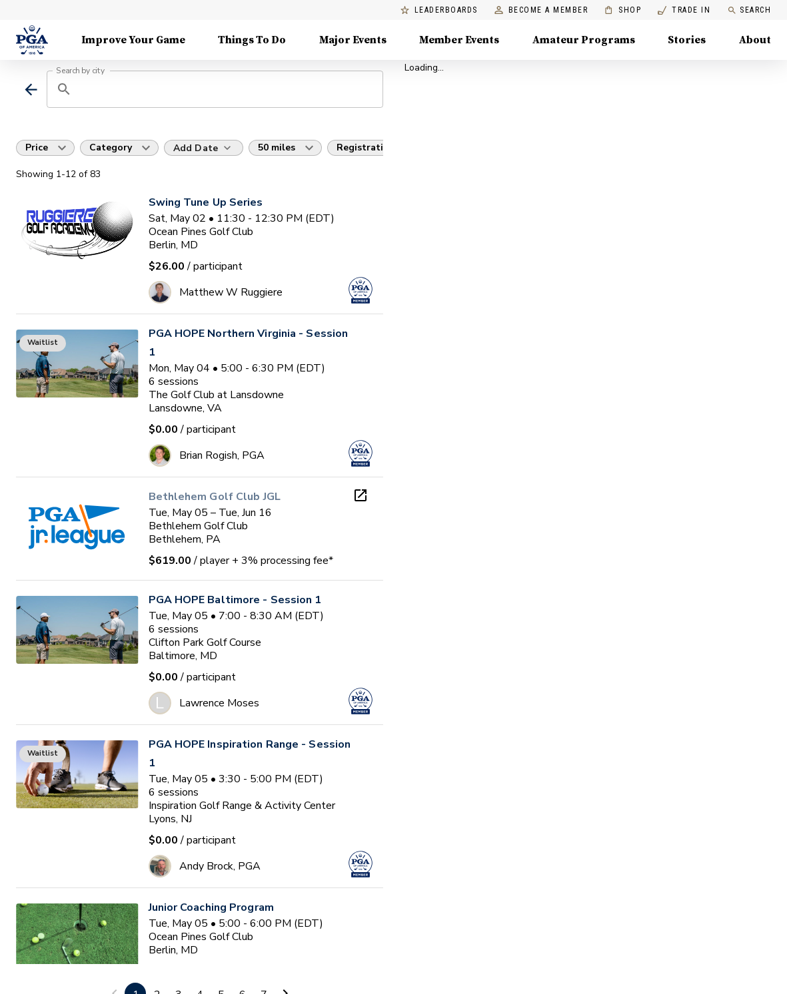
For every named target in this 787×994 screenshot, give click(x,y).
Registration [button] (366, 147)
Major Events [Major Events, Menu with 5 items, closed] (353, 40)
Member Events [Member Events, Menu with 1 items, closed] (459, 40)
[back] (31, 90)
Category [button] (110, 147)
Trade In (684, 10)
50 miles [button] (276, 147)
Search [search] (749, 10)
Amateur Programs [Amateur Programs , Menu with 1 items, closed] (583, 40)
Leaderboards (439, 10)
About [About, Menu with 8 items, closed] (755, 40)
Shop (622, 10)
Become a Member (541, 10)
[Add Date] (203, 148)
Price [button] (36, 147)
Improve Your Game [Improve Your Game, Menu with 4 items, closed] (133, 40)
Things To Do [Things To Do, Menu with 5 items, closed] (252, 40)
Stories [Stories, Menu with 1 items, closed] (687, 40)
